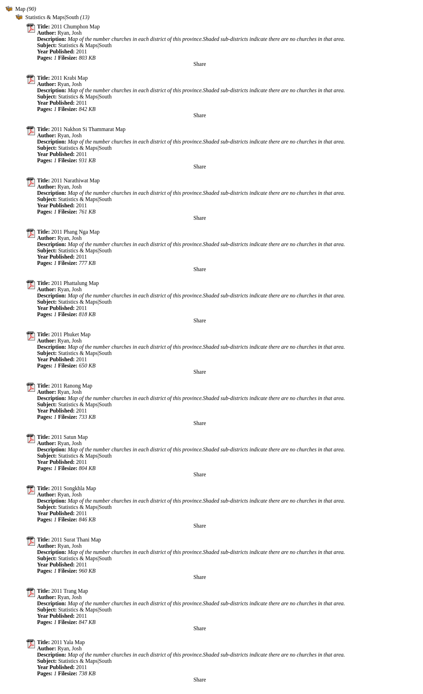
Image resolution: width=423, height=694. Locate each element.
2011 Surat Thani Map (76, 540)
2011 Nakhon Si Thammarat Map (88, 129)
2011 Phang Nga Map (75, 232)
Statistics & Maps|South (52, 17)
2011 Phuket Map (70, 334)
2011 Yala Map (68, 642)
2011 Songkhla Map (73, 488)
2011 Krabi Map (69, 78)
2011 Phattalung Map (75, 283)
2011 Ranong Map (71, 386)
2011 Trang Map (69, 591)
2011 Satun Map (69, 437)
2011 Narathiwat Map (75, 180)
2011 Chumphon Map (75, 26)
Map (20, 9)
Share (199, 64)
